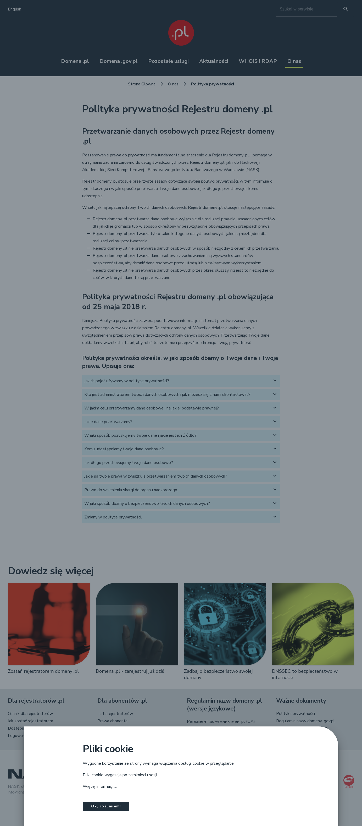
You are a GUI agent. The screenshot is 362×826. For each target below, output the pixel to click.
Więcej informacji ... (100, 786)
